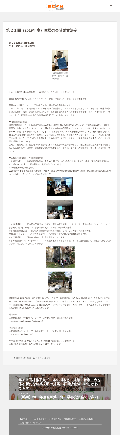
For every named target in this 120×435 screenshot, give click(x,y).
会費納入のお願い (87, 419)
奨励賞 (47, 358)
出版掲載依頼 (55, 419)
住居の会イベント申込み (31, 422)
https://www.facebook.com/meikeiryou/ (26, 321)
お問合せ (24, 419)
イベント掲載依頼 (39, 419)
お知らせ (39, 358)
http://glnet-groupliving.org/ (21, 334)
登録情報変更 (70, 419)
